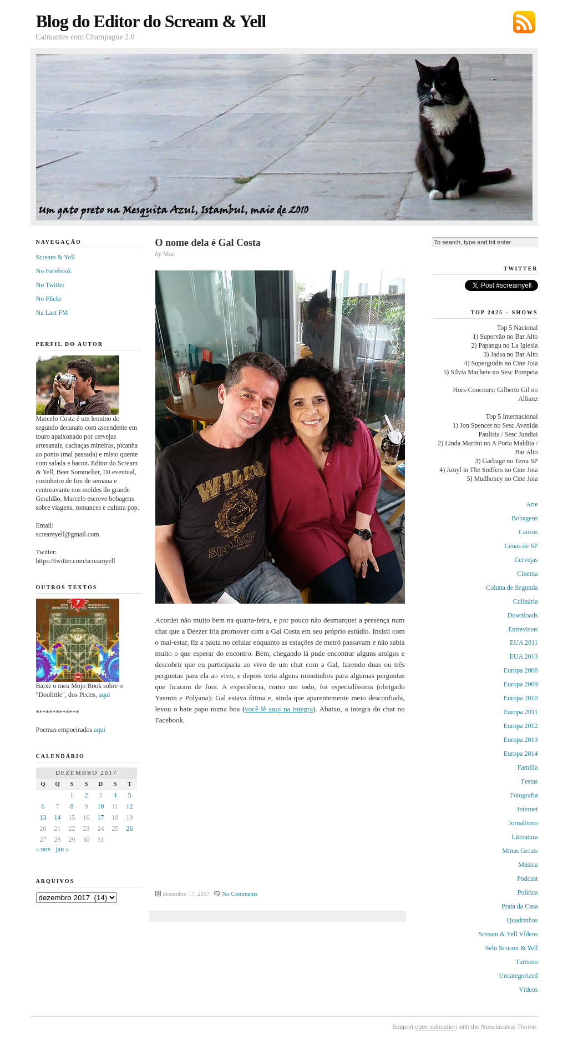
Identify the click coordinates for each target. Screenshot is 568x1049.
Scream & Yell (55, 257)
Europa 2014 (521, 753)
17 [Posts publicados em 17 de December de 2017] (101, 817)
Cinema (527, 574)
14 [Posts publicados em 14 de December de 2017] (57, 817)
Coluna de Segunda (511, 587)
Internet (527, 809)
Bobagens (524, 518)
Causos (528, 532)
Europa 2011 (520, 712)
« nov (43, 849)
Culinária (525, 601)
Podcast (527, 878)
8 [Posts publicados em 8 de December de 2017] (72, 806)
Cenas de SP (521, 546)
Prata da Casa (519, 906)
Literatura (524, 837)
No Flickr (49, 299)
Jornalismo (523, 823)
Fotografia (524, 795)
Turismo (526, 962)
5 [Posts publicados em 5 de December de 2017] (129, 795)
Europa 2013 (521, 740)
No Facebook (54, 271)
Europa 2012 (521, 726)
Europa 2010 (521, 698)
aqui (104, 695)
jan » (62, 849)
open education (436, 1026)
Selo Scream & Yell (511, 948)
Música (527, 865)
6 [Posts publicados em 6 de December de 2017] (43, 806)
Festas (529, 781)
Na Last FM (52, 313)
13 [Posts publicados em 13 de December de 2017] (43, 817)
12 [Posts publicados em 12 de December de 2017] (129, 806)
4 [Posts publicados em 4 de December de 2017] (115, 795)
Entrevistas (522, 629)
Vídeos (528, 989)
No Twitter (50, 285)
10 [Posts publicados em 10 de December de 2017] (101, 806)
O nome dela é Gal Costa (208, 242)
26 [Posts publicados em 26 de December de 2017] (129, 828)
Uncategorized (518, 976)
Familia (528, 767)
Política (528, 892)
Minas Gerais (519, 851)
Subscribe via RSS (524, 22)
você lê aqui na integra (279, 709)
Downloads (523, 615)
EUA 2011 (524, 642)
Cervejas (526, 560)
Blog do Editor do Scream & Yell (151, 21)
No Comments (239, 893)
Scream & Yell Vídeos (507, 934)
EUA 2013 (524, 656)
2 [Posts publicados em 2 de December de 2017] (86, 795)
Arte (531, 504)
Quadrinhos (522, 920)
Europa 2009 (521, 684)
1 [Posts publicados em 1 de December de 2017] (72, 795)
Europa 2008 (521, 670)
